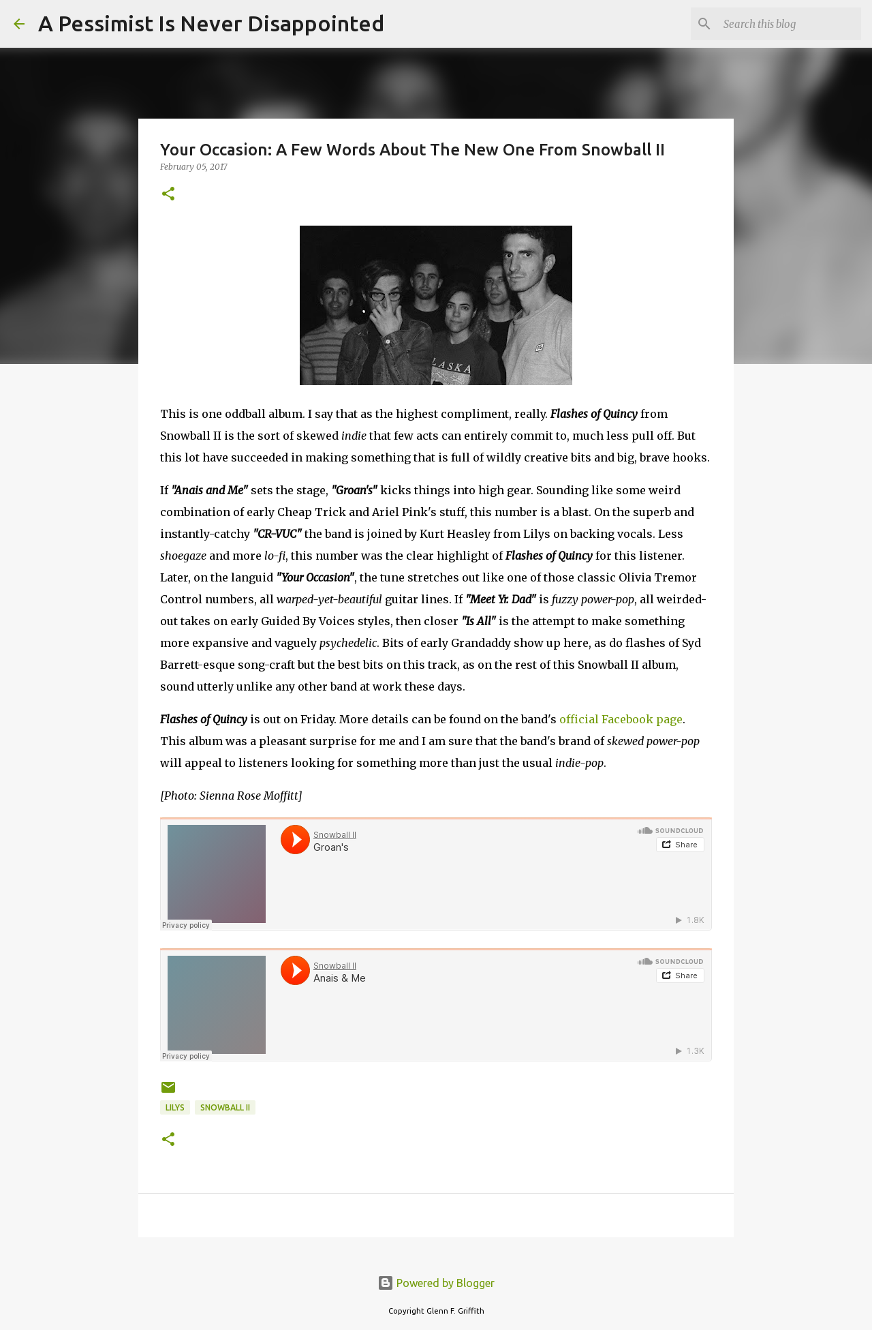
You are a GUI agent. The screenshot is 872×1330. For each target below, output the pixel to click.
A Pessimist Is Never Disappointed (211, 23)
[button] (168, 194)
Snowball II (225, 1107)
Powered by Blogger (436, 1283)
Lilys (175, 1107)
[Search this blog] (789, 23)
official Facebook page (621, 719)
